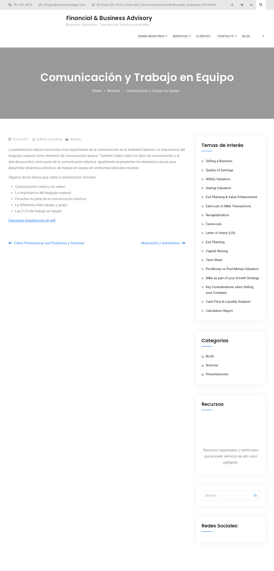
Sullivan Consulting (49, 139)
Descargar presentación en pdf (32, 220)
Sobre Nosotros (151, 36)
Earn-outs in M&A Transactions (228, 206)
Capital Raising (217, 251)
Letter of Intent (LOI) (220, 233)
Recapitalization (217, 215)
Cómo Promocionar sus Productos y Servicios (49, 243)
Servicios (180, 36)
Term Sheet (214, 260)
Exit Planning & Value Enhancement (231, 197)
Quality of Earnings (219, 170)
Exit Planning (215, 242)
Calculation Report (219, 311)
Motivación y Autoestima (160, 243)
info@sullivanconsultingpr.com (64, 5)
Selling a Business (219, 161)
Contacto (226, 36)
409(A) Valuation (218, 179)
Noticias (75, 139)
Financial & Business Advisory (109, 18)
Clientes (203, 36)
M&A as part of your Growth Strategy (232, 278)
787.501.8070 (22, 5)
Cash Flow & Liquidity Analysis (228, 302)
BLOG (246, 36)
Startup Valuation (218, 188)
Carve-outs (214, 224)
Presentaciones (217, 374)
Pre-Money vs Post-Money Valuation (232, 269)
